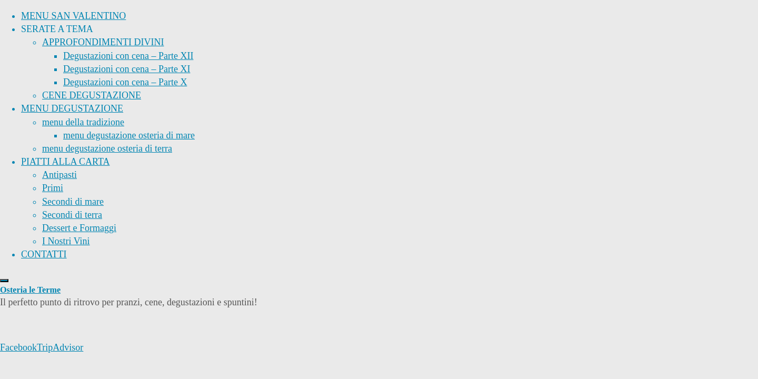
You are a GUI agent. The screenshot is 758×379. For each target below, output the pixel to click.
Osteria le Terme (30, 290)
